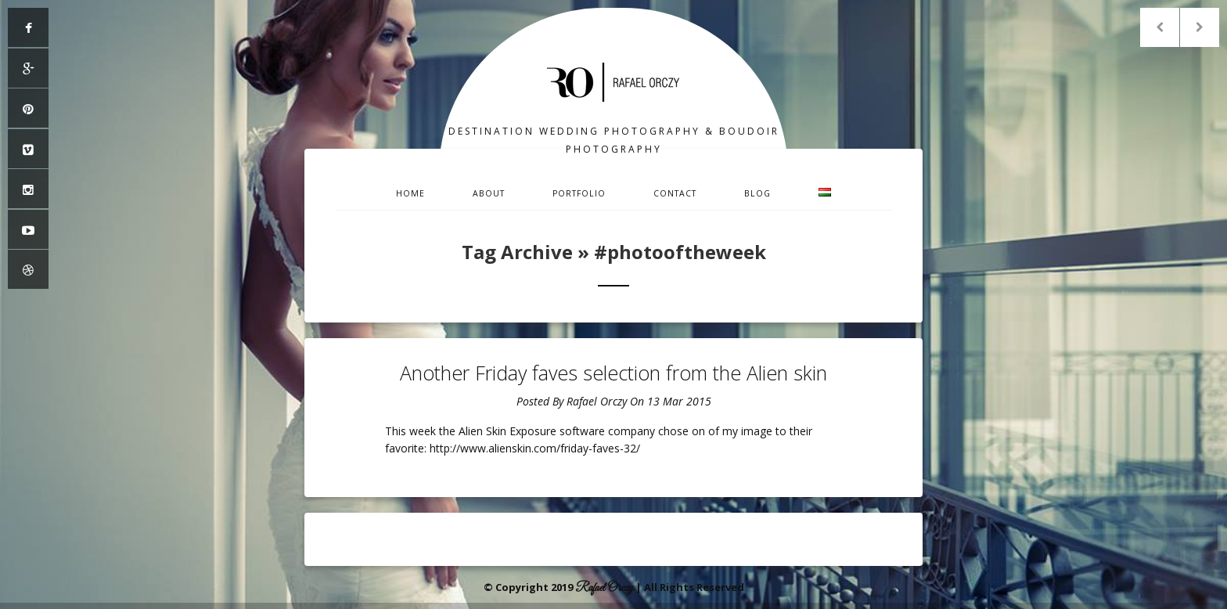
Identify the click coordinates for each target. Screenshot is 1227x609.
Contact (674, 193)
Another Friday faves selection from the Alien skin (613, 372)
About (489, 193)
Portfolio (579, 193)
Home (410, 193)
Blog (757, 193)
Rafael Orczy (597, 401)
